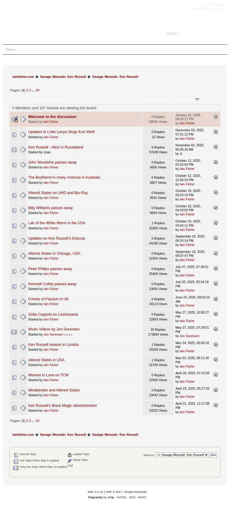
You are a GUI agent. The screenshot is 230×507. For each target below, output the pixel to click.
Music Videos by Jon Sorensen (54, 329)
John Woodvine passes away (52, 162)
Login (59, 49)
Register (76, 49)
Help (26, 49)
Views (166, 99)
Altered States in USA (46, 360)
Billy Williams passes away (50, 208)
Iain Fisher (51, 121)
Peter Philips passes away (50, 269)
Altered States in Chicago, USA (54, 253)
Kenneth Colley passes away (52, 284)
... (34, 90)
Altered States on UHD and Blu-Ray (58, 193)
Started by (57, 99)
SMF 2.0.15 (95, 491)
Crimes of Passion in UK (48, 299)
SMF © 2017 (114, 491)
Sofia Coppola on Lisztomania (53, 314)
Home (10, 49)
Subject (37, 99)
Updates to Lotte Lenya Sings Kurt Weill (61, 132)
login (204, 8)
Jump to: (148, 455)
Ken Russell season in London (53, 345)
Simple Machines (135, 491)
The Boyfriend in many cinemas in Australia (64, 177)
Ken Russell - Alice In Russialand (55, 147)
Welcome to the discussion (52, 117)
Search (42, 49)
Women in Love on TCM (48, 375)
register (217, 8)
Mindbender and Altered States (54, 390)
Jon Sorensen (53, 334)
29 (37, 90)
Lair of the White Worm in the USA (56, 223)
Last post (188, 99)
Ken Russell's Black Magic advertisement (62, 405)
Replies (151, 99)
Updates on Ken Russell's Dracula (56, 238)
